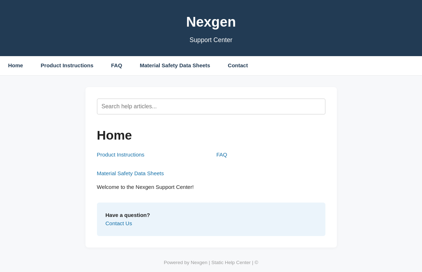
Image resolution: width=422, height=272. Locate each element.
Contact (238, 65)
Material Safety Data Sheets (175, 65)
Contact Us (119, 223)
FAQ (116, 65)
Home (15, 65)
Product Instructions (67, 65)
